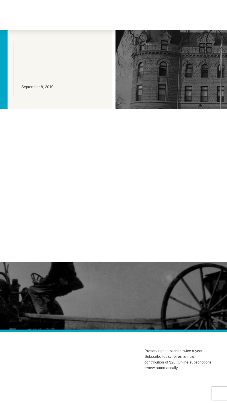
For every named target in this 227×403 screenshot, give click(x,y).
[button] (39, 15)
